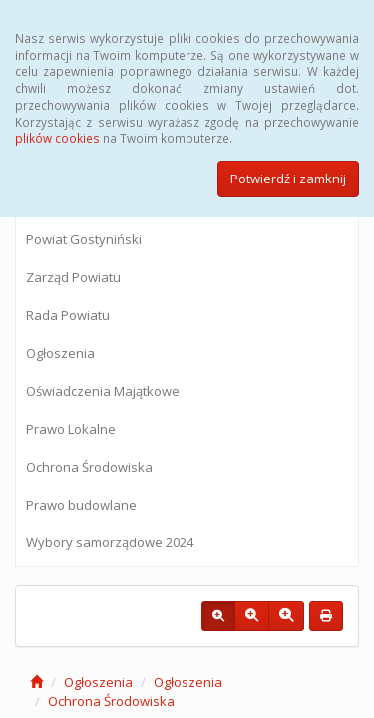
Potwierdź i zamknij (288, 178)
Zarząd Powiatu (73, 277)
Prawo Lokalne (71, 429)
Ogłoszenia (60, 353)
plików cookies (57, 138)
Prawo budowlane (81, 505)
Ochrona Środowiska (89, 467)
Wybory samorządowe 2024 (109, 542)
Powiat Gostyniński (84, 239)
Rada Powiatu (68, 315)
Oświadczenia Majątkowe (103, 391)
